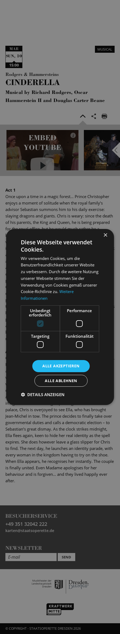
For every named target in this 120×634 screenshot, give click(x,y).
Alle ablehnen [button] (61, 380)
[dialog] (60, 317)
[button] (42, 394)
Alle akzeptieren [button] (60, 365)
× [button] (105, 235)
